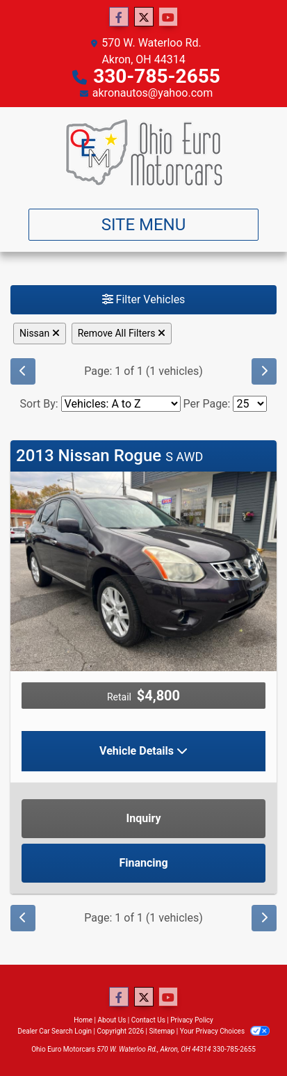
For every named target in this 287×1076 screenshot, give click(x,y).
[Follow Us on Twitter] (144, 17)
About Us (112, 1020)
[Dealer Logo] (144, 152)
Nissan (39, 333)
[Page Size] (250, 404)
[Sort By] (121, 404)
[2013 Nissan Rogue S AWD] (143, 570)
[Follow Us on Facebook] (119, 17)
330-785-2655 (156, 76)
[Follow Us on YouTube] (168, 17)
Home (83, 1020)
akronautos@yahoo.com (152, 92)
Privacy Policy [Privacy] (191, 1020)
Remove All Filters (121, 333)
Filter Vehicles (144, 299)
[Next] (264, 371)
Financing (143, 862)
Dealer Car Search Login (54, 1031)
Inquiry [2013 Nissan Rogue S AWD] (143, 818)
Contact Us (148, 1020)
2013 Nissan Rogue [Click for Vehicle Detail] (109, 455)
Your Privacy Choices (225, 1031)
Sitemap (161, 1031)
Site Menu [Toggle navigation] (143, 224)
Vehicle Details (143, 750)
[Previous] (22, 371)
